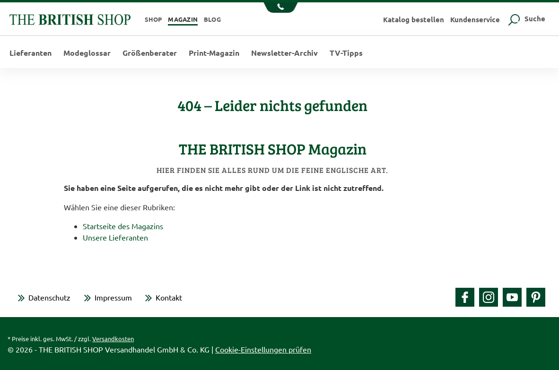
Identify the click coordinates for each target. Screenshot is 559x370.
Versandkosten (113, 339)
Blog (212, 19)
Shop (153, 19)
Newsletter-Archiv (284, 53)
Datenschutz (49, 297)
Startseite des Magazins (123, 226)
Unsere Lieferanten (115, 237)
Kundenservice (475, 19)
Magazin (183, 19)
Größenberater (149, 53)
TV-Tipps (346, 53)
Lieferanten (30, 53)
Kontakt (169, 297)
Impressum (113, 297)
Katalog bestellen (413, 19)
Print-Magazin (214, 53)
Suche (525, 18)
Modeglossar (87, 53)
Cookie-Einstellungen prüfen (263, 349)
